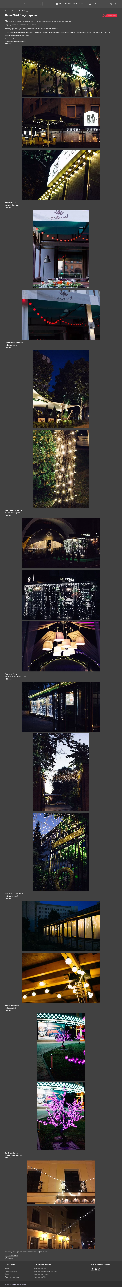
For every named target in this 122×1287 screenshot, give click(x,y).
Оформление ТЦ (40, 1277)
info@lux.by (9, 1258)
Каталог (8, 1268)
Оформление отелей (41, 1274)
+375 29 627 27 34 (78, 4)
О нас (7, 1274)
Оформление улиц (40, 1268)
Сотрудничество (11, 1271)
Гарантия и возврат (12, 1277)
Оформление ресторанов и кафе (45, 1271)
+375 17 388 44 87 (65, 4)
